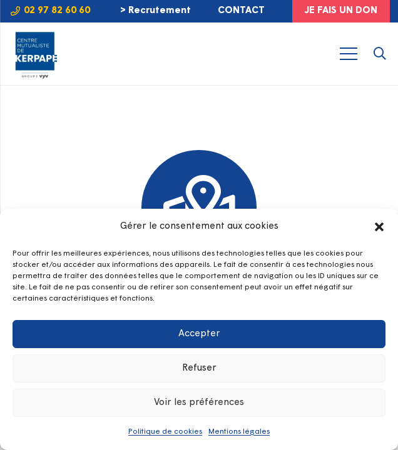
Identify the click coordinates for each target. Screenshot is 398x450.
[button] (379, 227)
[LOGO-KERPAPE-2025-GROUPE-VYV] (35, 54)
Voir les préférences (199, 403)
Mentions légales (239, 432)
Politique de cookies (165, 432)
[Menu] (349, 53)
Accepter (199, 334)
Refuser (199, 368)
